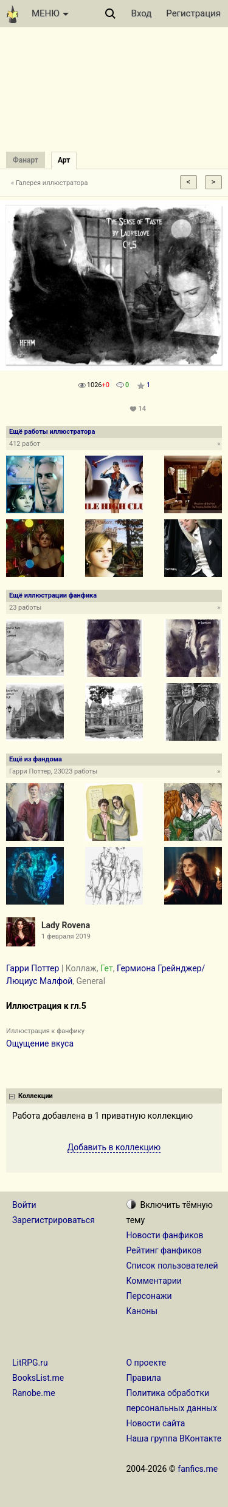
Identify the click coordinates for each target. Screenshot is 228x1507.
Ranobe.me (33, 1393)
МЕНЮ (50, 13)
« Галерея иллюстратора (49, 183)
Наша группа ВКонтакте (174, 1438)
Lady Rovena (65, 925)
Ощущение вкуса (40, 1043)
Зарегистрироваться (53, 1220)
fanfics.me (198, 1469)
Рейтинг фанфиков (164, 1250)
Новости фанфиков (165, 1235)
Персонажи (149, 1296)
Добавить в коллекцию (114, 1147)
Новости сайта (155, 1423)
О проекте (146, 1362)
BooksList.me (38, 1378)
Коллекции (35, 1096)
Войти (24, 1205)
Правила (143, 1378)
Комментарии (154, 1281)
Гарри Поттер (32, 968)
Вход (141, 13)
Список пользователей (172, 1265)
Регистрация (193, 13)
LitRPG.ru (30, 1362)
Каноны (142, 1311)
